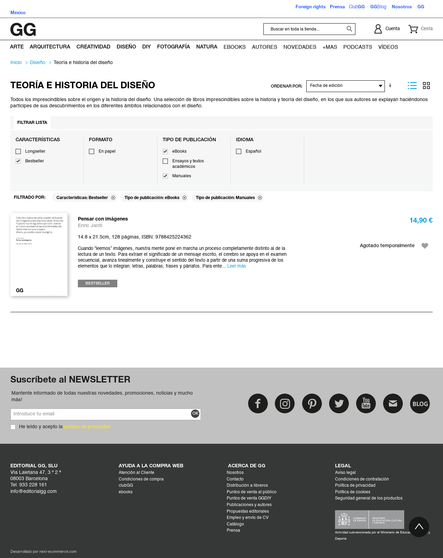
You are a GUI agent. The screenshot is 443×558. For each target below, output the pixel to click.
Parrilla (426, 85)
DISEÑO (37, 62)
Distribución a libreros (247, 486)
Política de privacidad (355, 486)
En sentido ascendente (391, 85)
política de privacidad (87, 426)
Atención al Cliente (136, 473)
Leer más (236, 266)
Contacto (235, 479)
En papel (107, 152)
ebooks (126, 492)
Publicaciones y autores (249, 505)
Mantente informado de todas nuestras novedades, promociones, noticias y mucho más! (102, 396)
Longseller (35, 152)
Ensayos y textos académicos (188, 164)
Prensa (233, 531)
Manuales (181, 176)
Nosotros (235, 473)
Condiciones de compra (141, 479)
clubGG (126, 486)
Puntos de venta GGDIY (249, 498)
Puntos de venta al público (252, 492)
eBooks (179, 152)
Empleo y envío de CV (248, 518)
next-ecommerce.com (57, 552)
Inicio (16, 62)
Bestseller (34, 161)
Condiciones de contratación (362, 479)
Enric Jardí (90, 226)
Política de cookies (352, 492)
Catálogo (235, 524)
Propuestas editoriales (248, 512)
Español (253, 152)
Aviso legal (345, 473)
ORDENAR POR (286, 86)
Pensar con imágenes (103, 219)
